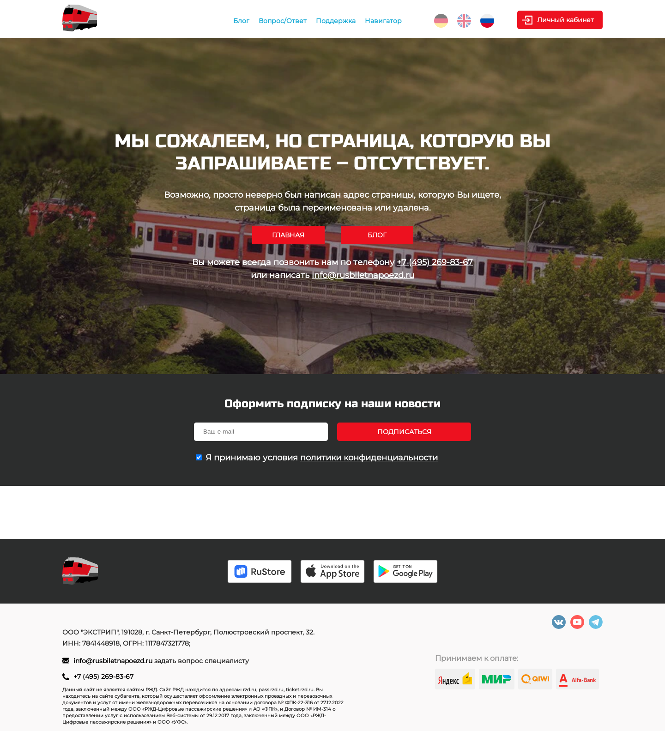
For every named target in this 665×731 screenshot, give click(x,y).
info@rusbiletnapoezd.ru (363, 275)
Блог (241, 21)
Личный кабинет (565, 20)
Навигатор (383, 21)
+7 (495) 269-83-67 (435, 262)
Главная (288, 235)
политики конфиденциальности (369, 458)
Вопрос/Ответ (283, 21)
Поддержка (336, 21)
